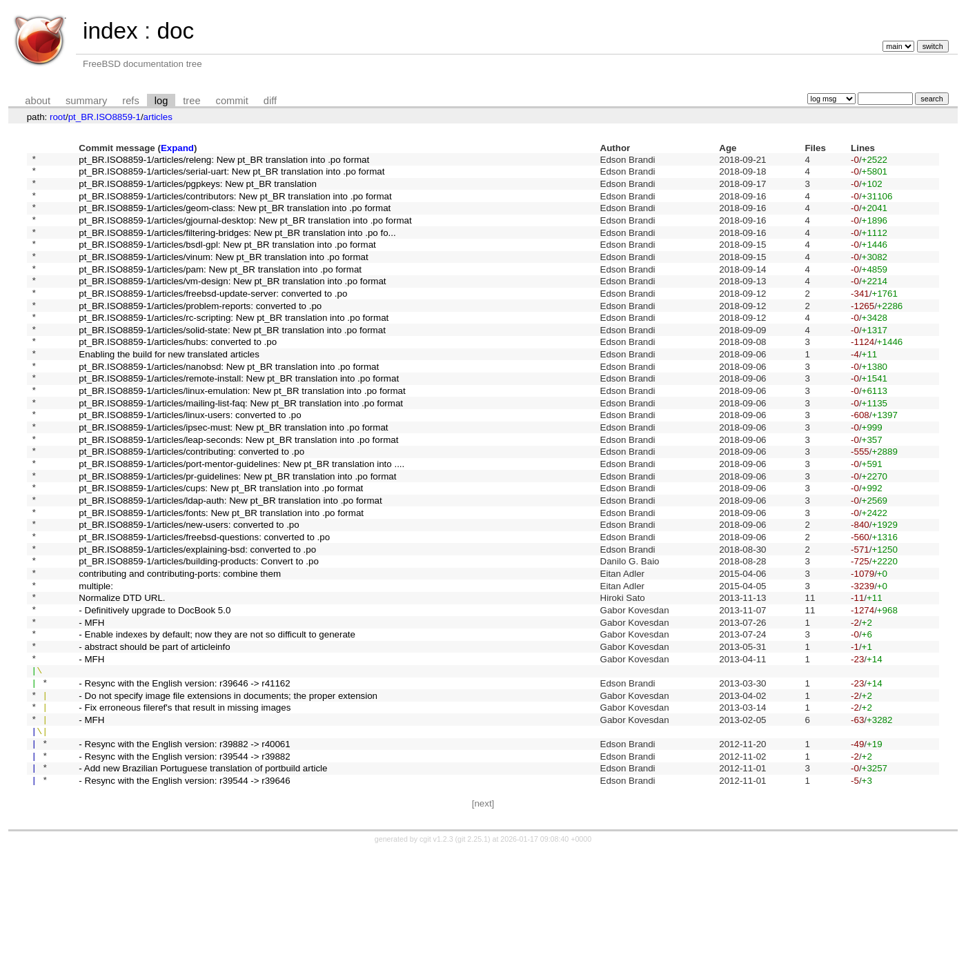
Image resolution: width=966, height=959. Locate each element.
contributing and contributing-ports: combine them (180, 645)
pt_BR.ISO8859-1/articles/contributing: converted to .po (191, 502)
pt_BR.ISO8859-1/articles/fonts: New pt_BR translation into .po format (221, 574)
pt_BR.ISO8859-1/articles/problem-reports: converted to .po (200, 331)
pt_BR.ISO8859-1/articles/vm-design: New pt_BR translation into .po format (232, 303)
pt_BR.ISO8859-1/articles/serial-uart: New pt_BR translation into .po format (231, 175)
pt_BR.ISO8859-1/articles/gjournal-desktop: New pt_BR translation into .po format (245, 231)
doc (175, 30)
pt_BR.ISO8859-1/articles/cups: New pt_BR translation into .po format (221, 545)
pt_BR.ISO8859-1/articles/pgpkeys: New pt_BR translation (197, 189)
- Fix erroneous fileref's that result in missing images (184, 802)
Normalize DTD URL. (122, 674)
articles (158, 117)
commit (232, 100)
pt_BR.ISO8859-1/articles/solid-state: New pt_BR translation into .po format (232, 360)
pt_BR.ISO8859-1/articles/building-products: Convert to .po (198, 631)
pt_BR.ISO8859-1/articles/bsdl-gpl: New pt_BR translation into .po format (227, 260)
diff (270, 100)
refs (130, 100)
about (37, 100)
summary (86, 100)
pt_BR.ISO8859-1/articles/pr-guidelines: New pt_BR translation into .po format (237, 531)
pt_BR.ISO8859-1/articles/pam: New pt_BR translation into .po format (220, 289)
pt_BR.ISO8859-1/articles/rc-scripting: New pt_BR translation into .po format (233, 346)
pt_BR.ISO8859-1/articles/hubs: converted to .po (178, 374)
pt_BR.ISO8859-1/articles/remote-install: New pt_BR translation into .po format (239, 417)
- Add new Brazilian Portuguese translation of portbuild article (203, 873)
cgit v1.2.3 (436, 946)
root (58, 117)
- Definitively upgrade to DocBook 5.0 (154, 687)
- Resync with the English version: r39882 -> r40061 (184, 845)
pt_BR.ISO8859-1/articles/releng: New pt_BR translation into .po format (224, 160)
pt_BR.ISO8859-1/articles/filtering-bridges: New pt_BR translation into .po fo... (237, 246)
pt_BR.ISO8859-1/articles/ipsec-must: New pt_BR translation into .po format (233, 474)
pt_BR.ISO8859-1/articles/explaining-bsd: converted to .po (197, 616)
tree (191, 100)
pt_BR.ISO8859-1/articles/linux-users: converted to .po (190, 460)
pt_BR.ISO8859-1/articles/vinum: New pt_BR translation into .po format (223, 274)
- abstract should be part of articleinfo (154, 730)
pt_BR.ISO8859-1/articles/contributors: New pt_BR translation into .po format (235, 203)
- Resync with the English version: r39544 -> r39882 (184, 858)
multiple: (96, 659)
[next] (483, 911)
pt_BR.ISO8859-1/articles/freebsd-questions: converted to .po (204, 602)
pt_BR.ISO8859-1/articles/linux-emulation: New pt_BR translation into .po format (242, 431)
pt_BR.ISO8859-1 (104, 117)
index (110, 30)
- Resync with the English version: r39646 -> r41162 (184, 773)
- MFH (91, 702)
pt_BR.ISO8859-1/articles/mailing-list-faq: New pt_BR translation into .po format (241, 445)
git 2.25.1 (472, 946)
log (161, 100)
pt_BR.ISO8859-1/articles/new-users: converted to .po (189, 588)
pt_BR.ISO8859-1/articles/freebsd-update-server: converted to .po (213, 317)
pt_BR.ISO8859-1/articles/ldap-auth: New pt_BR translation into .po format (230, 560)
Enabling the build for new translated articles (169, 389)
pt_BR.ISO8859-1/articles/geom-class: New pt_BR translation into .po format (235, 217)
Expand (177, 148)
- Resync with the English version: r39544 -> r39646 (184, 887)
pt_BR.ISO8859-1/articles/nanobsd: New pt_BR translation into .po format (229, 402)
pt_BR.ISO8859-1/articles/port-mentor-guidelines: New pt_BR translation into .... (241, 517)
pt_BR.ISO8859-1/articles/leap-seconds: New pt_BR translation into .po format (238, 488)
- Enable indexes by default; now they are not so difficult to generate (217, 716)
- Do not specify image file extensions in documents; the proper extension (228, 787)
